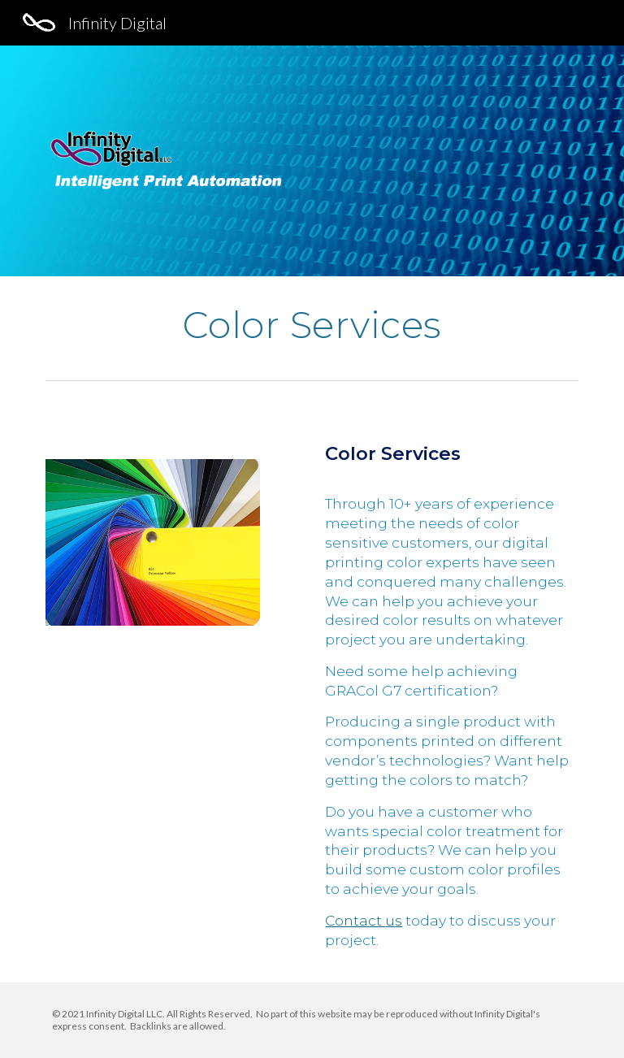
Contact (355, 920)
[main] (312, 324)
